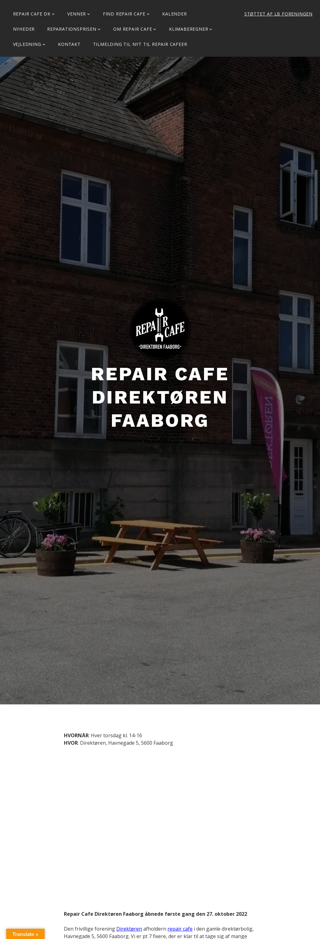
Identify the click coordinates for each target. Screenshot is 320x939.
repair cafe (180, 928)
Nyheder (24, 29)
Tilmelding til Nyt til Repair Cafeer (140, 44)
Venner (76, 14)
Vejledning (27, 44)
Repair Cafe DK (32, 14)
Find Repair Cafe (124, 14)
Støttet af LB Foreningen (278, 14)
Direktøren (129, 928)
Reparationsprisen (71, 29)
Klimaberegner (188, 29)
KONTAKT (69, 44)
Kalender (174, 14)
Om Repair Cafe (132, 29)
